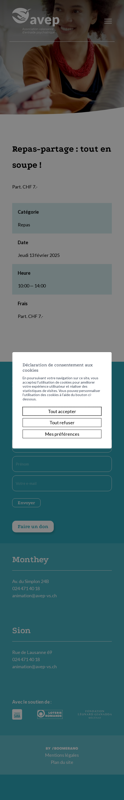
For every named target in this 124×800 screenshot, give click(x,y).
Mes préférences (62, 437)
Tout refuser (62, 426)
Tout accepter (62, 415)
